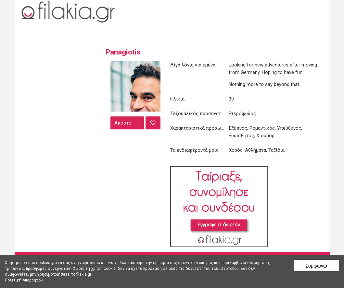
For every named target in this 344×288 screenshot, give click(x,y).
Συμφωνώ (316, 266)
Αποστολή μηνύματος (128, 123)
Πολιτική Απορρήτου (24, 280)
